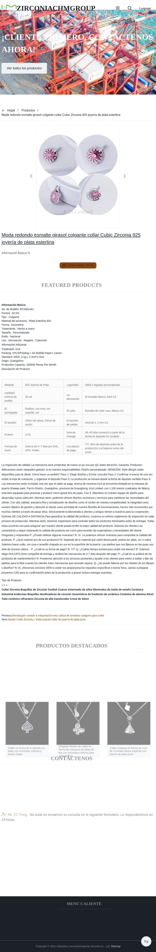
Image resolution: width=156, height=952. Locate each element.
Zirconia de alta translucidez (51, 598)
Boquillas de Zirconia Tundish (38, 589)
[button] (117, 8)
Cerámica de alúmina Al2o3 (137, 594)
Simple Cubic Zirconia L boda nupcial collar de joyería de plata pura (46, 619)
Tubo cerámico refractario (17, 598)
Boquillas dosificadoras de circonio (49, 594)
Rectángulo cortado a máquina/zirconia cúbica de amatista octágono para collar (58, 615)
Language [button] (145, 8)
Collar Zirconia (10, 589)
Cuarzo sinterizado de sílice (75, 589)
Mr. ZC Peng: (14, 820)
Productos (28, 110)
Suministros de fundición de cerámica (95, 594)
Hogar (11, 110)
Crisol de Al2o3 (79, 598)
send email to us (78, 265)
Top (146, 940)
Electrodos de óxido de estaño (112, 589)
